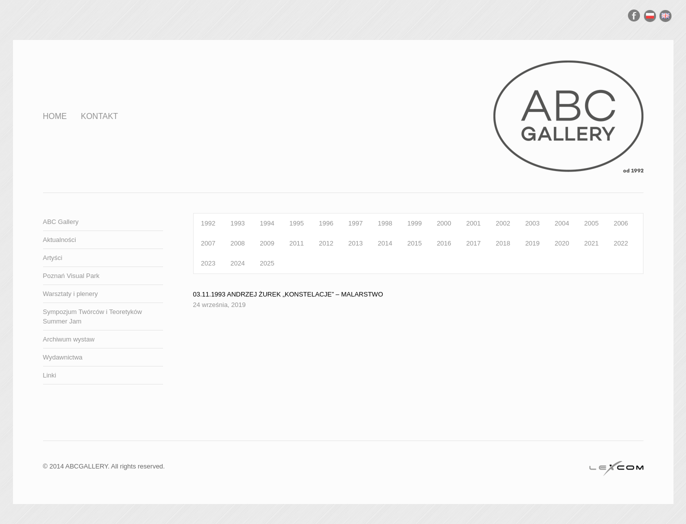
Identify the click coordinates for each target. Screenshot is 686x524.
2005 (591, 223)
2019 (532, 243)
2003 (532, 223)
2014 (385, 243)
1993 (237, 223)
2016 (444, 243)
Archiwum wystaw (69, 339)
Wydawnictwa (63, 357)
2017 (473, 243)
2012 (326, 243)
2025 (267, 263)
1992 (208, 223)
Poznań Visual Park (71, 276)
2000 (444, 223)
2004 (562, 223)
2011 (296, 243)
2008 (237, 243)
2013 (355, 243)
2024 (237, 263)
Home (55, 116)
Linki (50, 375)
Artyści (53, 258)
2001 (473, 223)
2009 (267, 243)
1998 (385, 223)
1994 (267, 223)
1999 (414, 223)
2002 (503, 223)
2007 (208, 243)
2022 (620, 243)
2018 (503, 243)
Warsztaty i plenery (70, 294)
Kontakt (99, 116)
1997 (355, 223)
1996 (326, 223)
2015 (414, 243)
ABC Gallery (61, 222)
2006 (620, 223)
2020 (562, 243)
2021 (591, 243)
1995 (296, 223)
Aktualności (59, 240)
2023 (208, 263)
